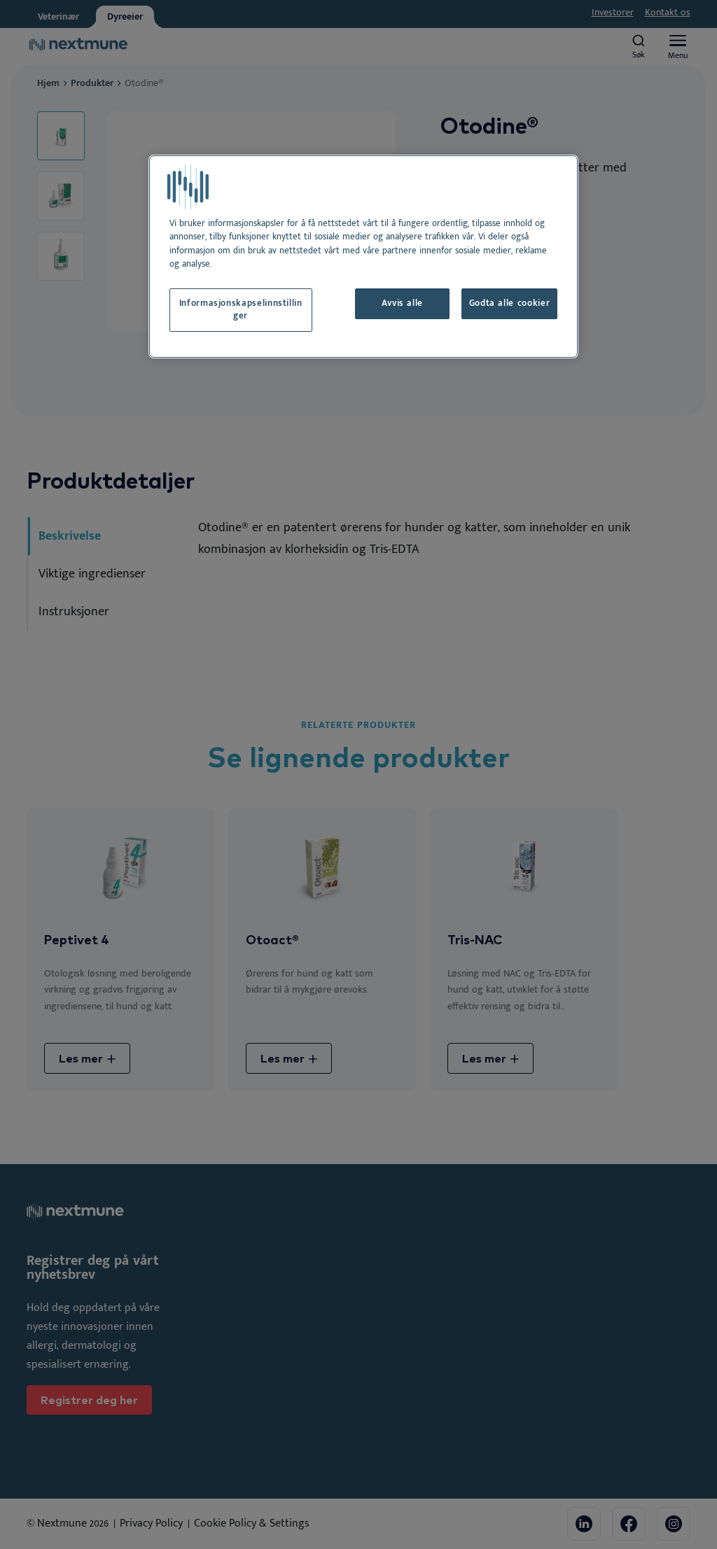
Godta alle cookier (509, 303)
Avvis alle (402, 303)
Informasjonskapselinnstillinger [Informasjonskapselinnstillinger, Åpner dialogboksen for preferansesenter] (240, 309)
